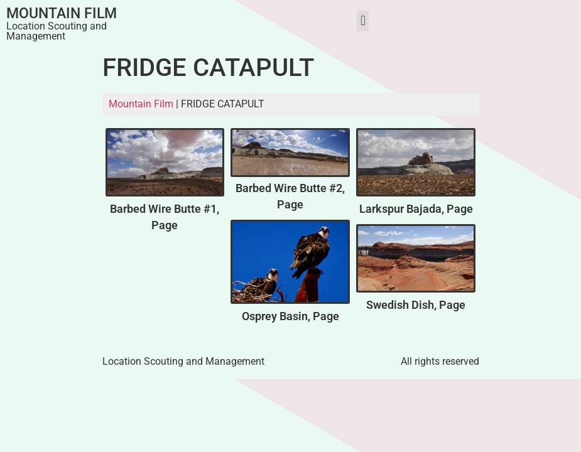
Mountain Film (61, 13)
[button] (363, 21)
